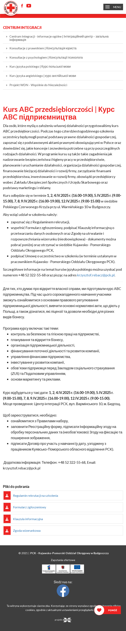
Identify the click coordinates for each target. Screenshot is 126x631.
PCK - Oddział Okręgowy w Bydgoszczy (69, 553)
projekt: (63, 620)
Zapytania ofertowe (63, 560)
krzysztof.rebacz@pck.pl (96, 275)
